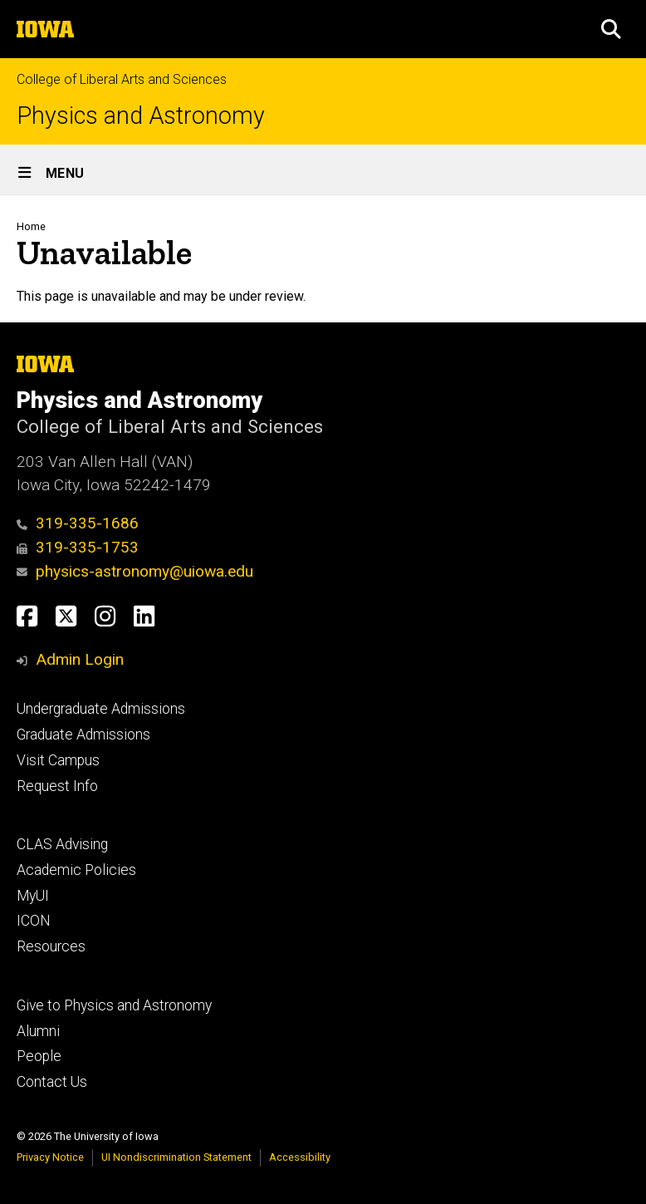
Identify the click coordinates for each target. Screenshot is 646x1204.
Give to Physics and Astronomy (114, 1005)
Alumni (38, 1031)
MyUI (33, 895)
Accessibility (299, 1157)
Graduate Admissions (83, 734)
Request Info (57, 786)
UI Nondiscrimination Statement (176, 1157)
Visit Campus (58, 760)
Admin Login (80, 659)
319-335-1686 (78, 523)
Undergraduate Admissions (101, 708)
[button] (611, 29)
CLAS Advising (62, 844)
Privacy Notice (50, 1157)
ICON (34, 920)
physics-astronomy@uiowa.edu (135, 571)
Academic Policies (76, 870)
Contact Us (52, 1082)
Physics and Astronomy (141, 116)
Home (31, 226)
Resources (51, 946)
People (39, 1056)
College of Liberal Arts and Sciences (122, 79)
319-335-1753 (78, 547)
